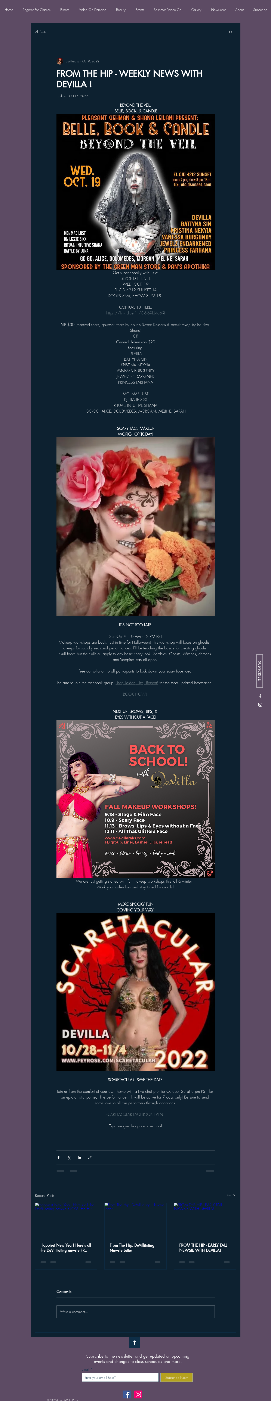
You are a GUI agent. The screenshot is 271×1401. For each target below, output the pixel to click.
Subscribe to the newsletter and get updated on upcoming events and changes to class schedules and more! (137, 1359)
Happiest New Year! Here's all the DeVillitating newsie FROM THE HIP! (66, 1248)
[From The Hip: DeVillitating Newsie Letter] (135, 1220)
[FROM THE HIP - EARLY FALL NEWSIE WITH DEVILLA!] (205, 1220)
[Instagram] (260, 704)
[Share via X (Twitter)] (69, 1158)
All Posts (40, 31)
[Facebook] (260, 696)
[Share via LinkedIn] (79, 1158)
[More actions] (212, 61)
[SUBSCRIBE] (259, 671)
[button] (231, 32)
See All (231, 1195)
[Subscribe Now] (176, 1377)
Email (85, 1369)
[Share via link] (90, 1158)
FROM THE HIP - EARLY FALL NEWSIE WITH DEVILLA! (203, 1248)
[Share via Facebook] (58, 1158)
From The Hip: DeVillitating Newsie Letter (132, 1248)
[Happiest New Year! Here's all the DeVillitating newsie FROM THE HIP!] (66, 1220)
